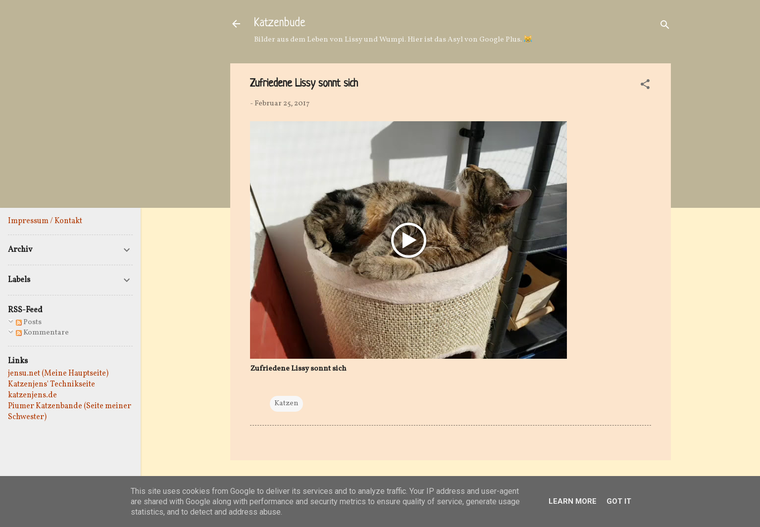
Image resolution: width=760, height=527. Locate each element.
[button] (645, 86)
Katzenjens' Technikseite (51, 384)
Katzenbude (279, 23)
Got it (619, 501)
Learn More (573, 501)
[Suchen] (665, 27)
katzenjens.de (32, 395)
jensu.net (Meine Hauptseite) (58, 373)
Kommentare (42, 333)
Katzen (286, 403)
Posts (29, 322)
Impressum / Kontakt (45, 221)
